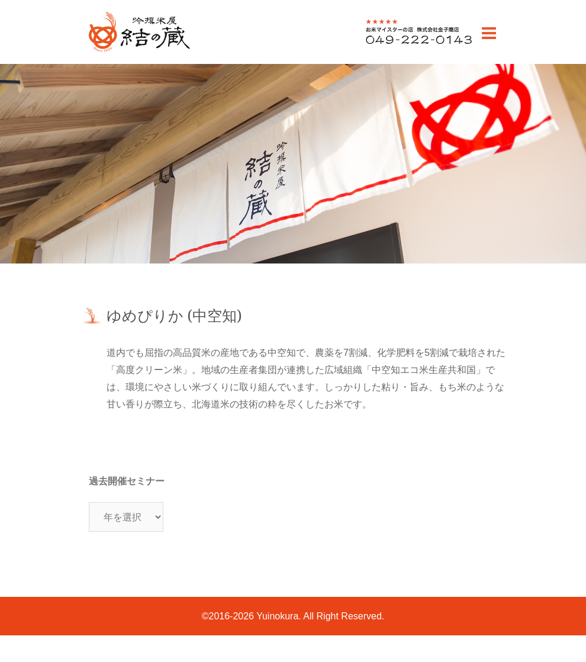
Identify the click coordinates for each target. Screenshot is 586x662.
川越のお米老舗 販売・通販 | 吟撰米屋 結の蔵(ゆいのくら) (139, 51)
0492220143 (392, 43)
